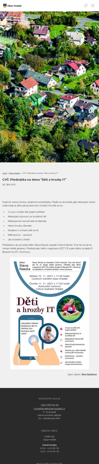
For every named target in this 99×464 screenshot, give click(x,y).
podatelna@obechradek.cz (49, 408)
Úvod (4, 173)
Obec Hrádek (14, 173)
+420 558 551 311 (49, 404)
